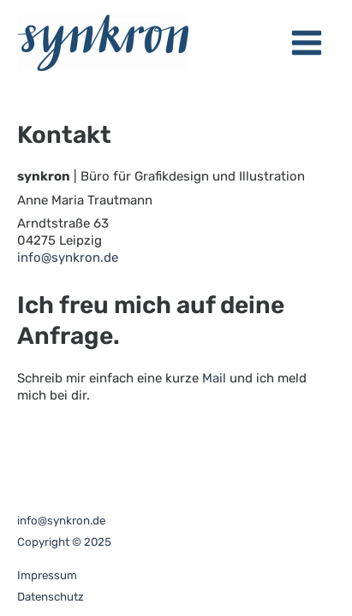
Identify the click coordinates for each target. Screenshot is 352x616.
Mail (214, 378)
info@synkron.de (67, 257)
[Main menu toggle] (307, 43)
